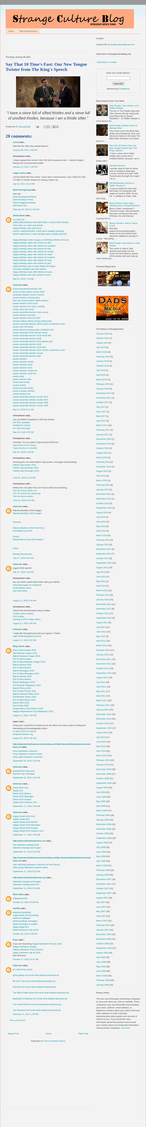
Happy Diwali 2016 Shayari (25, 828)
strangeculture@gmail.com (122, 44)
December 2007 (103, 879)
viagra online (19, 173)
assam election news (22, 367)
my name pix (19, 219)
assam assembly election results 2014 (30, 400)
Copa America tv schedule (25, 448)
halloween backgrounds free (26, 884)
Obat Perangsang (21, 190)
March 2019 (101, 352)
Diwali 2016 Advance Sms (25, 802)
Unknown (17, 285)
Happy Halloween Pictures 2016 (47, 944)
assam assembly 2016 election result (30, 332)
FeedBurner (124, 89)
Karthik (16, 908)
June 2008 (101, 852)
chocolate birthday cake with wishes (29, 269)
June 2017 (101, 411)
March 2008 (101, 865)
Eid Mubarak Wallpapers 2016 (27, 685)
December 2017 (103, 393)
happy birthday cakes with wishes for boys (32, 260)
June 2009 (101, 797)
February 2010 (103, 760)
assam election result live (24, 373)
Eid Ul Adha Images (22, 659)
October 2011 (102, 668)
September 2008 (104, 838)
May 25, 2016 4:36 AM (23, 452)
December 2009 (103, 769)
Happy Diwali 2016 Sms (24, 816)
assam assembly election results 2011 (30, 397)
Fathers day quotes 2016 (24, 465)
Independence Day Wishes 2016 (28, 708)
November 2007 (103, 884)
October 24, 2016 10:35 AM (25, 902)
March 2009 (101, 810)
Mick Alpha (18, 894)
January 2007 (102, 930)
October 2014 (102, 503)
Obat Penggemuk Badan (24, 202)
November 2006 (103, 939)
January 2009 (102, 820)
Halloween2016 (20, 898)
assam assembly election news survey (30, 312)
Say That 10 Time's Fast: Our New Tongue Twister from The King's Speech (123, 148)
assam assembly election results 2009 (30, 402)
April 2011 (101, 696)
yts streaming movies (22, 969)
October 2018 (102, 366)
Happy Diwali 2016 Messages (26, 825)
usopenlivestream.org (23, 734)
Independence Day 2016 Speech (28, 539)
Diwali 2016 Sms (20, 788)
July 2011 (100, 682)
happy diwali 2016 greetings (26, 915)
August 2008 (102, 842)
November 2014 (103, 499)
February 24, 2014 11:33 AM (26, 209)
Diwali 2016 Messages (23, 796)
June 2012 (101, 631)
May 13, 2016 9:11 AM (23, 409)
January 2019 (102, 361)
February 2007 (103, 925)
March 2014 (101, 535)
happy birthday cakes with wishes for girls (32, 263)
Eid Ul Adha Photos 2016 (24, 691)
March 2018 (101, 379)
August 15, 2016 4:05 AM (24, 738)
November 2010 (103, 719)
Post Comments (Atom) (54, 1041)
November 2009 (103, 774)
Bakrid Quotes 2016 (22, 664)
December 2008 (103, 824)
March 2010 (101, 755)
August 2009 (102, 787)
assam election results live (25, 370)
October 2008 (102, 833)
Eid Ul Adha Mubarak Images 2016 (29, 662)
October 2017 (102, 402)
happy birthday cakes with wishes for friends (33, 251)
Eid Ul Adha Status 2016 (24, 700)
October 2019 (102, 338)
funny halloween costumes (25, 751)
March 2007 (101, 920)
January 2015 (102, 489)
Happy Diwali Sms (21, 819)
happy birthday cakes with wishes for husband (34, 246)
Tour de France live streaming (26, 493)
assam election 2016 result (25, 303)
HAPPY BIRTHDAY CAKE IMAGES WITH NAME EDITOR (40, 234)
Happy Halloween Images (25, 946)
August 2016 (102, 453)
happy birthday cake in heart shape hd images (34, 266)
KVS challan (18, 616)
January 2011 (102, 709)
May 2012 (100, 636)
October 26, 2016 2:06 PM (25, 934)
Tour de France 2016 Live (24, 490)
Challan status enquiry (23, 613)
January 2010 (102, 764)
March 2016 (101, 457)
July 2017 (100, 407)
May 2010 (100, 746)
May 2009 (100, 801)
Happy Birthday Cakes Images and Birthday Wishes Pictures (41, 240)
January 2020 (102, 333)
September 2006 (104, 948)
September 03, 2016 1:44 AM (26, 777)
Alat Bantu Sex (20, 205)
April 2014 (101, 531)
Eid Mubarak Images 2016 (25, 653)
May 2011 (100, 691)
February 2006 (103, 980)
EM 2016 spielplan (21, 422)
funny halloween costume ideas (27, 754)
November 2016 (103, 443)
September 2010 (104, 728)
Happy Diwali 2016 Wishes (25, 822)
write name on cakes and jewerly (28, 225)
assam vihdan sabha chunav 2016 (28, 292)
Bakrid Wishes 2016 (22, 676)
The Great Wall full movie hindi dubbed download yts (37, 1004)
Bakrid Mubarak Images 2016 (26, 656)
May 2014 (100, 526)
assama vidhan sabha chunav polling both (32, 321)
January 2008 (102, 875)
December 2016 (103, 439)
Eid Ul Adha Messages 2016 (26, 673)
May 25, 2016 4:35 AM (23, 432)
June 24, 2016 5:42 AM (23, 500)
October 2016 (102, 448)
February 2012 (103, 650)
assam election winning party (26, 297)
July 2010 (100, 737)
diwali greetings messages (25, 921)
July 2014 (100, 517)
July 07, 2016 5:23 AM (23, 558)
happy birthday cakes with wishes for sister (32, 254)
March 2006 (101, 975)
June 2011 (101, 686)
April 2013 (101, 586)
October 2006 (102, 943)
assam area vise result (23, 309)
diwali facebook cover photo (26, 930)
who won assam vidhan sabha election (31, 300)
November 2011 (103, 664)
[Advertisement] (43, 43)
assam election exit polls (24, 315)
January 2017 (102, 434)
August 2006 (102, 953)
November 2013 (103, 554)
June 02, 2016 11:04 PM (24, 477)
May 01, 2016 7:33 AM (23, 279)
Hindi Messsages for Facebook (27, 585)
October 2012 (102, 613)
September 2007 (104, 893)
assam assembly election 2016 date (29, 347)
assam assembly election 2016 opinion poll (32, 341)
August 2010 (102, 732)
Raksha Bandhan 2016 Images (27, 513)
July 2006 (100, 957)
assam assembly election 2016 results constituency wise (39, 324)
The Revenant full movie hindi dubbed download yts (37, 1010)
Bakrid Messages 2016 (23, 670)
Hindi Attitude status (22, 588)
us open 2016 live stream (24, 731)
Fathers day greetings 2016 (25, 468)
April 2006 (101, 971)
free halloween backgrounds (26, 845)
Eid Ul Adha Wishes (22, 679)
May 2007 (100, 911)
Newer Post (13, 1033)
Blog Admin (18, 646)
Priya (15, 940)
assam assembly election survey (28, 353)
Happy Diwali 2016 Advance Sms (28, 831)
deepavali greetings (22, 912)
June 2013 (101, 576)
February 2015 (103, 485)
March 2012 (101, 645)
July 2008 (100, 847)
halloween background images (27, 847)
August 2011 (102, 677)
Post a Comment (17, 1020)
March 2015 (101, 480)
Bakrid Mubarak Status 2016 (26, 694)
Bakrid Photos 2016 (22, 688)
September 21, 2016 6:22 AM (26, 852)
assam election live (21, 394)
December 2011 (103, 659)
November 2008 (103, 829)
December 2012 (103, 604)
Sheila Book (19, 215)
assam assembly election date (27, 356)
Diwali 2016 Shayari (22, 799)
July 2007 (100, 902)
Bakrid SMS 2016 (21, 703)
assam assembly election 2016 (27, 338)
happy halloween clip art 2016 (26, 952)
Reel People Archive (28, 31)
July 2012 (100, 627)
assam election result (22, 364)
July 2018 (100, 370)
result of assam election (24, 391)
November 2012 (103, 609)
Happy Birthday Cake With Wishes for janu (32, 272)
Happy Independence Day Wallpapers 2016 (33, 711)
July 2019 (100, 347)
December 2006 (103, 934)
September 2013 (104, 563)
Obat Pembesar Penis (23, 199)
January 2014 (102, 544)
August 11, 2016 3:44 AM (24, 600)
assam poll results (21, 382)
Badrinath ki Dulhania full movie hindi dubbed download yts (40, 998)
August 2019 (102, 343)
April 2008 (101, 861)
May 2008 (100, 856)
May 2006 (100, 966)
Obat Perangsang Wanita (24, 197)
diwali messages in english (25, 924)
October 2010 (102, 723)
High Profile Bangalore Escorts (27, 636)
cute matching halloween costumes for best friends (36, 864)
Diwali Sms (18, 790)
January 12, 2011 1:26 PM (25, 167)
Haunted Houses (117, 165)
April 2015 (101, 476)
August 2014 (102, 512)
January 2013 (102, 599)
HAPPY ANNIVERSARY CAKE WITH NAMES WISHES (38, 231)
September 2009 (104, 783)
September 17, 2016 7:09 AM (26, 835)
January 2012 (102, 654)
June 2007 (101, 907)
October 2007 (102, 888)
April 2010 (101, 751)
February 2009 (103, 815)
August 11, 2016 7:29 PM (24, 715)
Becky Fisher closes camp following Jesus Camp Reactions (124, 204)
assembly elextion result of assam (28, 294)
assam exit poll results (23, 388)
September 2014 (104, 508)
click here (125, 1028)
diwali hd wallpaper (21, 918)
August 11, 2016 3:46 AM (24, 623)
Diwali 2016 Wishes (22, 793)
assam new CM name (23, 327)
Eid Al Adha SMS (21, 705)
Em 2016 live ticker (21, 428)
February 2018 (103, 384)
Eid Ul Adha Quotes (22, 667)
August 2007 (102, 898)
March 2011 (101, 700)
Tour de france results (23, 496)
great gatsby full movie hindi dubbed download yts (36, 975)
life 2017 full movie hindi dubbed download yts (34, 981)
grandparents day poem (24, 771)
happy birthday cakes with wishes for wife (32, 243)
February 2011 (103, 705)
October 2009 (102, 778)
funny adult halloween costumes (28, 757)
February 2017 (103, 430)
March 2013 (101, 590)
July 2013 (100, 572)
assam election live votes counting (28, 306)
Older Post (83, 1033)
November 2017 (103, 398)
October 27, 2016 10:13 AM (25, 959)
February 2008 (103, 870)
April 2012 (101, 641)
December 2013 (103, 549)
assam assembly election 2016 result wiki (32, 335)
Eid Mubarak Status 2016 (24, 697)
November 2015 (103, 466)
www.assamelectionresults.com (27, 289)
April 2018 (101, 375)
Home (11, 31)
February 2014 (103, 540)
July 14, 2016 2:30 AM (23, 572)
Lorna (16, 142)
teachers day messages (24, 774)
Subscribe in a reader (107, 62)
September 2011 (104, 673)
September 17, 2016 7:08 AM (26, 806)
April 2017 (101, 421)
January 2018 (102, 388)
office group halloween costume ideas (30, 867)
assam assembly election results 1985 (30, 405)
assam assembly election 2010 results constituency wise (39, 350)
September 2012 (104, 618)
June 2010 (101, 741)
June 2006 (101, 962)
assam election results (23, 362)
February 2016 (103, 462)
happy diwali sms (21, 927)
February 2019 (103, 356)
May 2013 (100, 581)
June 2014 (101, 521)
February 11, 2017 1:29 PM (25, 1014)
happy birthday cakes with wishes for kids (32, 248)
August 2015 (102, 471)
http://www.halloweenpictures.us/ (29, 841)
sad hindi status (20, 591)
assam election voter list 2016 (26, 318)
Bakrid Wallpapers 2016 (24, 682)
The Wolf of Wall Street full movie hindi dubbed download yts (41, 992)
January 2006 (102, 985)
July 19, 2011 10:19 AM (24, 184)
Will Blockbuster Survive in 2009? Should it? (121, 184)
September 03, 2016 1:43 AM (26, 761)
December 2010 (103, 714)
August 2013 (102, 567)
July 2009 (100, 792)
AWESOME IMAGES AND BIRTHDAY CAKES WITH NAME (40, 222)
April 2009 (101, 806)
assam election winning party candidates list (33, 329)
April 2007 (101, 916)
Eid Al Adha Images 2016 (24, 650)
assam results (19, 385)
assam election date (22, 379)
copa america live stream (24, 445)
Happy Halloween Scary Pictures (28, 949)
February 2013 (103, 595)
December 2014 (103, 494)
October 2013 (102, 558)
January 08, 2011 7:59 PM (25, 150)
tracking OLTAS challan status (27, 619)
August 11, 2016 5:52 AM (24, 640)
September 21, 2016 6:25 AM (26, 888)
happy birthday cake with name (27, 228)
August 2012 (102, 622)
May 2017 (100, 416)
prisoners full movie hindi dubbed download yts (34, 987)
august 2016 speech (22, 568)
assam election (20, 359)
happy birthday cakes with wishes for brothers (34, 257)
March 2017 (101, 425)
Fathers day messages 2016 (26, 471)
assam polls (18, 376)
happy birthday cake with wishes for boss (32, 275)
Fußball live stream (21, 425)
